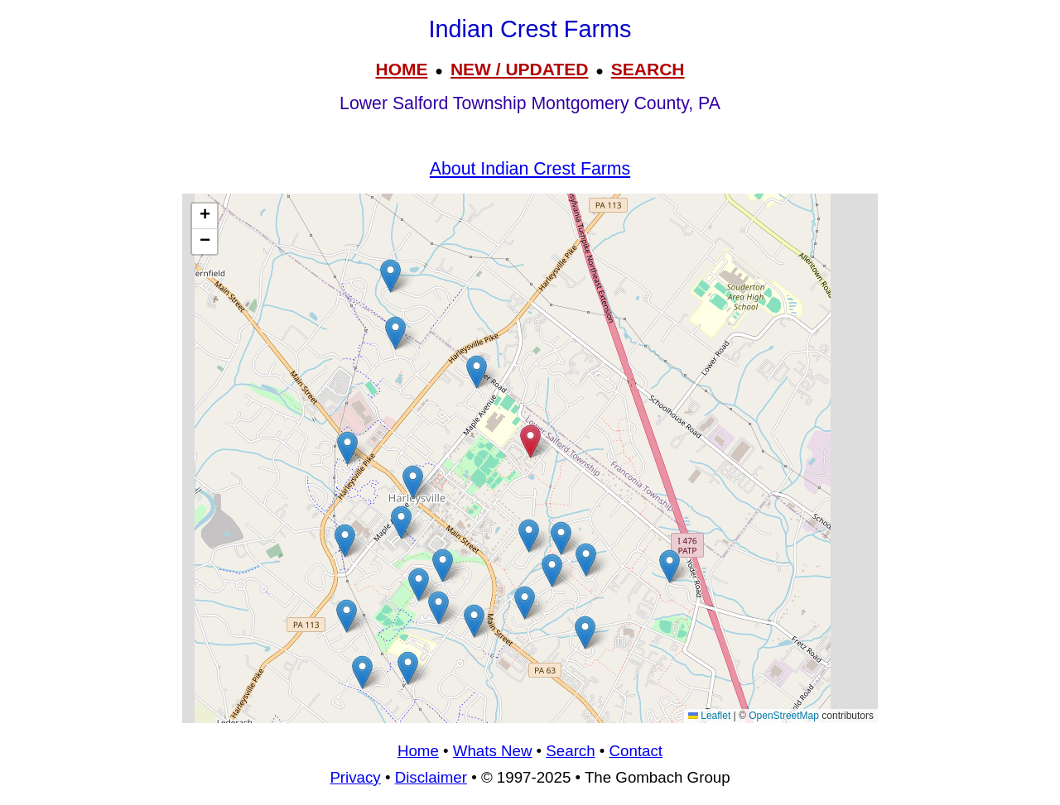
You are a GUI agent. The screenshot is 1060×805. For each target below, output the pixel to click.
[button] (586, 560)
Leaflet (709, 715)
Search (570, 750)
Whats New (492, 750)
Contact (636, 750)
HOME (401, 69)
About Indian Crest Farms (530, 169)
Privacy (355, 777)
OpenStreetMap (784, 715)
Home (418, 750)
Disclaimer (431, 777)
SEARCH (648, 69)
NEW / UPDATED (519, 69)
